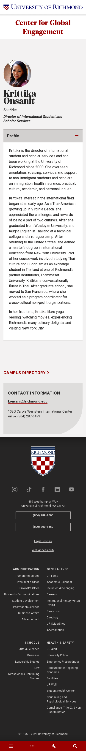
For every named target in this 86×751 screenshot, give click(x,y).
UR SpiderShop (56, 624)
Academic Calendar (59, 582)
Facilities (52, 678)
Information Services (26, 607)
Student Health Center (61, 691)
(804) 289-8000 (43, 515)
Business (33, 655)
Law (36, 667)
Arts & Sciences (29, 649)
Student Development (25, 600)
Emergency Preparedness (63, 661)
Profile (13, 136)
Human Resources (27, 575)
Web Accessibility (43, 550)
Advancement (30, 619)
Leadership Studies (27, 661)
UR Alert (52, 649)
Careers (52, 594)
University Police (57, 655)
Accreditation (55, 630)
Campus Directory (25, 373)
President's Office (28, 582)
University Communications (21, 594)
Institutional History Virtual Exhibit (63, 603)
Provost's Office (29, 588)
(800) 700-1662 (43, 527)
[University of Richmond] (43, 7)
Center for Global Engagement (43, 27)
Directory (52, 617)
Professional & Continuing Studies (23, 676)
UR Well (52, 684)
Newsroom (54, 611)
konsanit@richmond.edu (27, 402)
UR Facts (52, 575)
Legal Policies (43, 541)
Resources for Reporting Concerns (62, 670)
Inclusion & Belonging (60, 588)
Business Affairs (28, 613)
